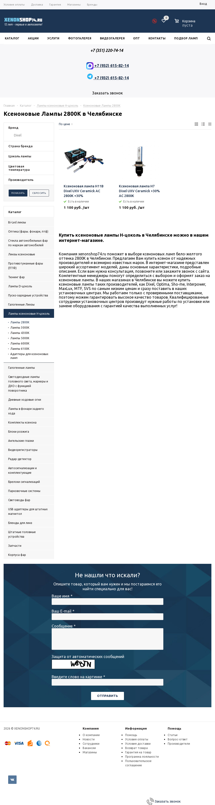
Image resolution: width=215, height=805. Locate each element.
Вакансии (89, 748)
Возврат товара (136, 748)
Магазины (90, 752)
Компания (91, 728)
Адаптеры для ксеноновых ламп (29, 355)
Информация (136, 728)
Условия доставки (138, 743)
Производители (179, 743)
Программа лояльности (142, 756)
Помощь (174, 728)
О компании (91, 735)
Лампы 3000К (19, 327)
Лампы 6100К (19, 348)
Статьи (173, 735)
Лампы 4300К (19, 332)
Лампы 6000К (19, 343)
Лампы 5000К (19, 338)
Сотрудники (91, 743)
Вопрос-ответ (178, 739)
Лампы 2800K (19, 322)
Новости (89, 739)
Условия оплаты (136, 739)
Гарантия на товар (138, 752)
